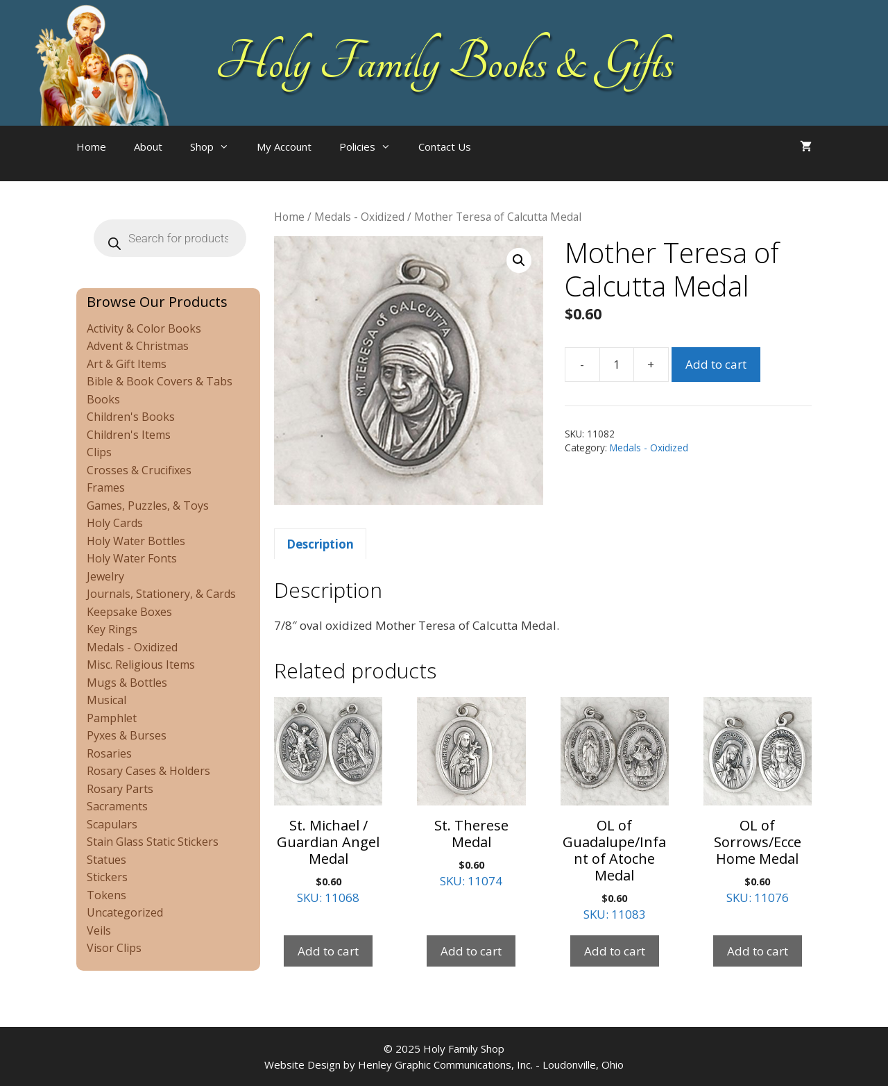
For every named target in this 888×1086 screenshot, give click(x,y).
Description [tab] (320, 544)
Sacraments (117, 806)
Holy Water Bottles (136, 541)
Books (103, 399)
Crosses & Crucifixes (139, 470)
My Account (284, 146)
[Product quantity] (616, 364)
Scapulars (112, 824)
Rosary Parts (120, 788)
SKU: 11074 (471, 793)
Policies (371, 146)
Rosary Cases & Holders (148, 770)
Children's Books (131, 416)
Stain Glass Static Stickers (153, 841)
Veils (99, 930)
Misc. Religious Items (141, 664)
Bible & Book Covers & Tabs (159, 381)
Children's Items (129, 434)
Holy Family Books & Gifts (444, 62)
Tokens (106, 895)
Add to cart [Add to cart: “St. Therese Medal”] (471, 951)
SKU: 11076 (757, 801)
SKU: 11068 (328, 801)
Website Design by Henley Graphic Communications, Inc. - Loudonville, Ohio (444, 1064)
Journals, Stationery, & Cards (161, 593)
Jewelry (105, 576)
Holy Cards (115, 523)
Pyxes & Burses (126, 735)
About (148, 146)
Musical (106, 700)
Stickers (107, 877)
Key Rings (112, 629)
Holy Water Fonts (132, 558)
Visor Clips (114, 947)
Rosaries (109, 753)
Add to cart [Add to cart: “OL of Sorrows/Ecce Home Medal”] (757, 951)
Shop (216, 146)
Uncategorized (125, 912)
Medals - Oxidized (359, 216)
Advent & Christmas (138, 345)
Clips (99, 452)
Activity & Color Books (144, 328)
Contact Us (444, 146)
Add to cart (715, 364)
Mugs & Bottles (127, 682)
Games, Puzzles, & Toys (148, 505)
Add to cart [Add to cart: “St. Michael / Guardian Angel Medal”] (328, 951)
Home (91, 146)
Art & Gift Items (126, 363)
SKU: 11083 (615, 810)
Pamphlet (112, 718)
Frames (106, 487)
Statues (106, 859)
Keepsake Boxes (129, 611)
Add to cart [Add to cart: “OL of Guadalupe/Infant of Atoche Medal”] (614, 951)
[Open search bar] (513, 160)
